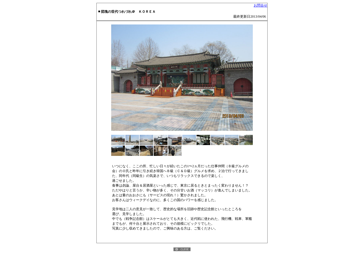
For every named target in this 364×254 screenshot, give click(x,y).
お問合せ (260, 5)
